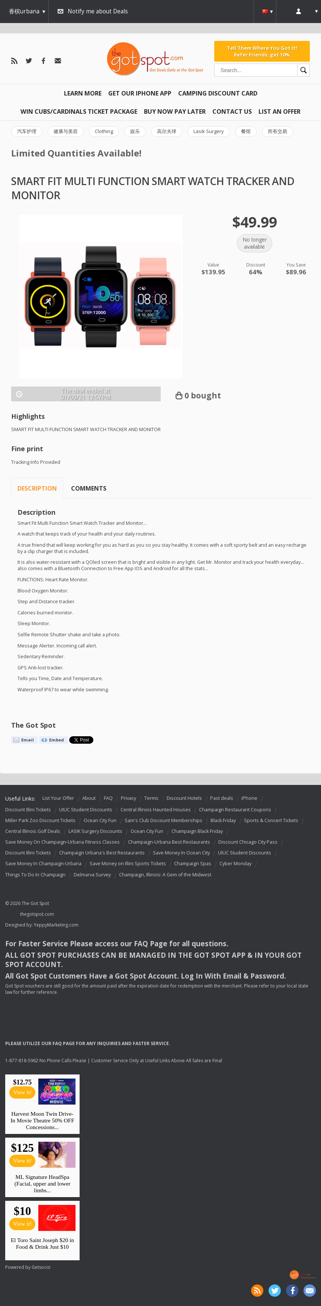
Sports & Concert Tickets (271, 820)
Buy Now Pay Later (175, 111)
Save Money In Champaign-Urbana (43, 864)
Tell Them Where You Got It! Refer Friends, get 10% (262, 51)
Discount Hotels (184, 798)
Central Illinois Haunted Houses (156, 809)
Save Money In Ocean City (181, 853)
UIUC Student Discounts (85, 809)
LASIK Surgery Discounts (95, 831)
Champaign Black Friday (197, 831)
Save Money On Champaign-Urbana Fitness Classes (62, 842)
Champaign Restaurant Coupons (235, 809)
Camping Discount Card (217, 93)
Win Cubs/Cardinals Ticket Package (78, 111)
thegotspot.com (37, 914)
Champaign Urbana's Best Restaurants (102, 853)
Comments (88, 488)
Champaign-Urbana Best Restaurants (169, 842)
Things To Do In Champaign (35, 875)
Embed (56, 740)
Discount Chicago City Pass (247, 842)
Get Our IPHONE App (139, 93)
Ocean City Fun (100, 820)
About (89, 798)
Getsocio (41, 1267)
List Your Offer (58, 798)
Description (37, 488)
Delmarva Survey (92, 875)
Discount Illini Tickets (28, 809)
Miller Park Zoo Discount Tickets (40, 820)
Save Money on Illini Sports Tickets (128, 864)
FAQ (108, 798)
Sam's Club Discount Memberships (163, 820)
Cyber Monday (235, 864)
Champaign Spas (192, 864)
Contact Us (232, 111)
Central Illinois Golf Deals (32, 831)
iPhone (249, 798)
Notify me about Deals (98, 11)
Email (27, 740)
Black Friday (223, 820)
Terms (151, 798)
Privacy (128, 798)
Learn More (83, 93)
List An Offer (280, 111)
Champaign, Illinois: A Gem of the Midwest (165, 875)
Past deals (221, 798)
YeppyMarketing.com (56, 925)
